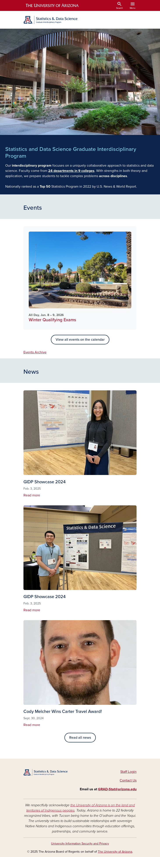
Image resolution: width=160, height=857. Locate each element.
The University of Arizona (115, 852)
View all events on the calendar (80, 339)
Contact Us (128, 780)
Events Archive (34, 352)
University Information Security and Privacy (80, 843)
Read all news (80, 737)
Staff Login (128, 772)
